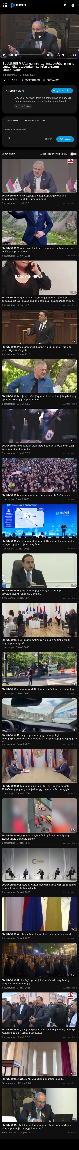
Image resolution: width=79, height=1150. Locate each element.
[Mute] (63, 54)
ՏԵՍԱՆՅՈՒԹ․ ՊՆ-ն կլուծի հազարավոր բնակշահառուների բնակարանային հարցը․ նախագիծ (36, 1126)
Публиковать (65, 139)
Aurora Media (15, 90)
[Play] (4, 54)
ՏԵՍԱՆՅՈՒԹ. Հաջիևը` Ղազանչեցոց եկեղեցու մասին (33, 1079)
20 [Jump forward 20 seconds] (58, 55)
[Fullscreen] (74, 54)
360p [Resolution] (69, 55)
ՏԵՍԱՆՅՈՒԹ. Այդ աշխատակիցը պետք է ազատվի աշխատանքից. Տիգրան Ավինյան (31, 592)
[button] (73, 5)
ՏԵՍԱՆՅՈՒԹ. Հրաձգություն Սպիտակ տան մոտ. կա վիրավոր (38, 689)
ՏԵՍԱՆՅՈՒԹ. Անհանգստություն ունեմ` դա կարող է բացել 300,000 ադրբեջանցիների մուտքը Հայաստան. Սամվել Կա (36, 787)
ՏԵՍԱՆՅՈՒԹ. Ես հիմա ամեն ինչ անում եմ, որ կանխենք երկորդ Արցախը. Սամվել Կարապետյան (39, 398)
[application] (39, 36)
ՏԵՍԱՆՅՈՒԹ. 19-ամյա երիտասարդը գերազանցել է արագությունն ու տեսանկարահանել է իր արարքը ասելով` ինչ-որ (39, 739)
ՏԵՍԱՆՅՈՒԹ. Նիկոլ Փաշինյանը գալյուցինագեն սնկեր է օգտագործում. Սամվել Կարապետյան (34, 197)
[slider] (29, 54)
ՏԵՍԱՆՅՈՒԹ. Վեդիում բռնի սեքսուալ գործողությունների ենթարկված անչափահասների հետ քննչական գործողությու (38, 299)
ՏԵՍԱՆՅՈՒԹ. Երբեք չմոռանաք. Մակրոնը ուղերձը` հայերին (36, 495)
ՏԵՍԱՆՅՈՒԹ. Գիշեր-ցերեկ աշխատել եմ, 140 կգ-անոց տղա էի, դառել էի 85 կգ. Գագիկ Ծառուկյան (38, 1031)
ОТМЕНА (48, 139)
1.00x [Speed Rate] (53, 55)
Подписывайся (62, 90)
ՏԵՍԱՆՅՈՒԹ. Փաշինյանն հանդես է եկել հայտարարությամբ (37, 934)
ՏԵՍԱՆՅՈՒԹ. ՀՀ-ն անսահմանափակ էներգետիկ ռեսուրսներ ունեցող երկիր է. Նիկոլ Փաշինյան (38, 542)
